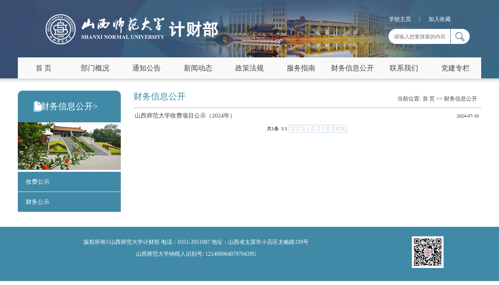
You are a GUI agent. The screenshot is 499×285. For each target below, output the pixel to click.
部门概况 (95, 68)
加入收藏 (440, 19)
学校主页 (400, 19)
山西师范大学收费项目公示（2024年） (185, 115)
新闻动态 (198, 68)
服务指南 (301, 68)
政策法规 (249, 68)
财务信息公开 (352, 68)
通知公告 (146, 68)
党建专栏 (455, 68)
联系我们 (404, 68)
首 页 (44, 68)
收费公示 (38, 182)
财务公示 (38, 202)
